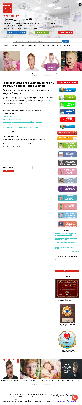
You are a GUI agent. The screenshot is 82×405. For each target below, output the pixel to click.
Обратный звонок (66, 32)
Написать (8, 171)
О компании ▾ (15, 45)
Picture (20, 147)
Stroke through (10, 147)
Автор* (4, 143)
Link (18, 147)
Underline (8, 147)
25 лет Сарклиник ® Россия (10, 116)
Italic (5, 147)
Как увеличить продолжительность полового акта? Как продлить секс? (22, 122)
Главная (6, 45)
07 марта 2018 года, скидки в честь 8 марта (15, 125)
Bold (3, 147)
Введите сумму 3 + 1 (8, 167)
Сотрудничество (43, 45)
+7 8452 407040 (10, 21)
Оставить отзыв (42, 32)
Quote (13, 147)
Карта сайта (5, 392)
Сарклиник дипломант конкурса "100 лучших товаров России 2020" (65, 234)
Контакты (67, 45)
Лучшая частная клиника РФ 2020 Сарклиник (64, 247)
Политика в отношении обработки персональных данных (65, 401)
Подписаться (67, 271)
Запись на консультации (9, 109)
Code (15, 147)
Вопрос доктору (56, 45)
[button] (32, 75)
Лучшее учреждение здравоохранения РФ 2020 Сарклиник (67, 243)
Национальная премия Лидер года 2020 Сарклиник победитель (66, 238)
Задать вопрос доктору (17, 32)
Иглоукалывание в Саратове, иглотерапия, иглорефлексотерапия (20, 127)
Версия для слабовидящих (67, 82)
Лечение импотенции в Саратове (12, 119)
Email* (30, 143)
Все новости (75, 251)
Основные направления (29, 45)
